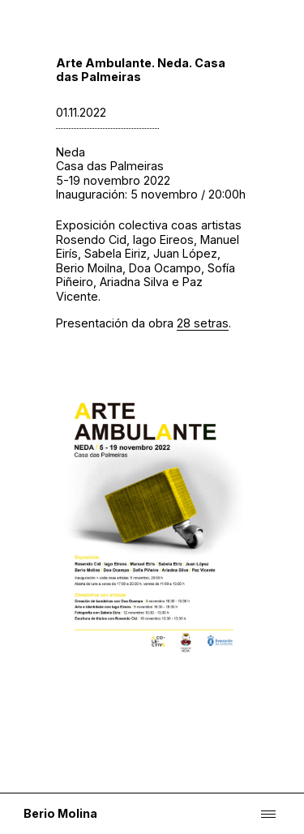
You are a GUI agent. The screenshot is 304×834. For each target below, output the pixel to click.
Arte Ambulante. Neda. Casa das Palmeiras (140, 69)
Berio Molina (60, 813)
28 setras (203, 323)
